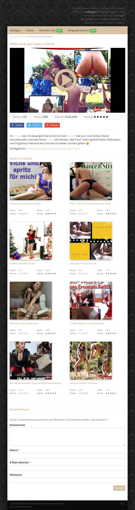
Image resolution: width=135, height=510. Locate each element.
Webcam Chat (51, 30)
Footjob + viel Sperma (83, 264)
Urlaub (17, 136)
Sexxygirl (14, 36)
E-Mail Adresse (19, 462)
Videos (30, 30)
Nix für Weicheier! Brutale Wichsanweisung (35, 383)
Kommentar (17, 425)
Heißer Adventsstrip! (22, 264)
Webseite (16, 475)
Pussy (50, 139)
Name (14, 450)
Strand (71, 136)
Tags (122, 503)
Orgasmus (46, 148)
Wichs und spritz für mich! (25, 204)
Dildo (30, 148)
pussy (57, 148)
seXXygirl (90, 12)
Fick (36, 148)
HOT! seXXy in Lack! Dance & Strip (90, 204)
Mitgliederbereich (82, 30)
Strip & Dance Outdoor (84, 383)
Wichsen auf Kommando (24, 323)
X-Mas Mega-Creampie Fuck (87, 323)
